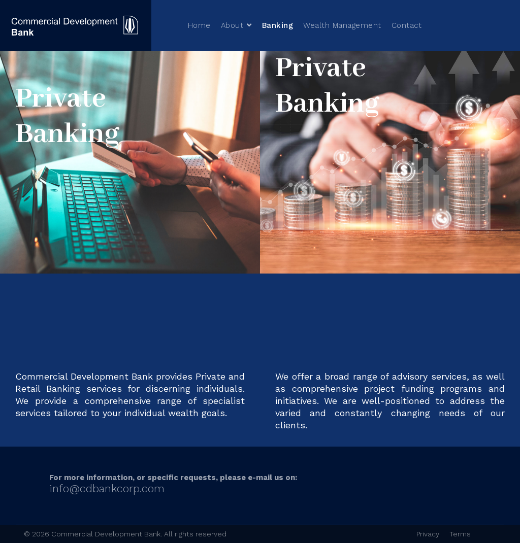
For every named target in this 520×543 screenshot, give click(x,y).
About (232, 25)
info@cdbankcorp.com (107, 488)
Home (199, 25)
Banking (278, 25)
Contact (407, 25)
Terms (460, 534)
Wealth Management (342, 25)
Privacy (427, 534)
